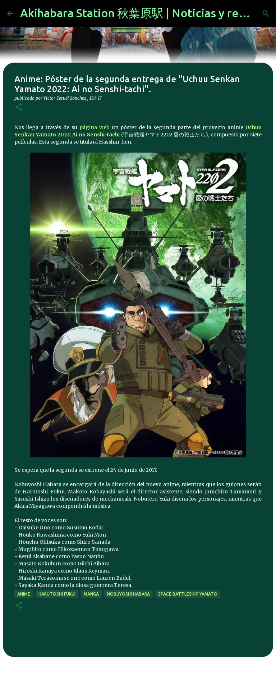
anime (23, 594)
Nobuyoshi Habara (128, 594)
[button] (18, 107)
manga (91, 594)
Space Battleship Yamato (187, 594)
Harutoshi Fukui (56, 594)
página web (94, 127)
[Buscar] (266, 13)
